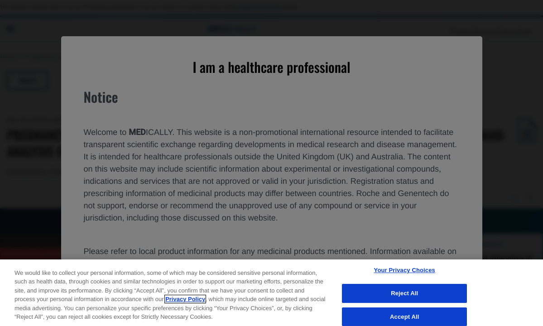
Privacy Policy (185, 299)
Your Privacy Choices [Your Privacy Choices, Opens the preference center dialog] (404, 270)
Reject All (404, 293)
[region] (271, 292)
